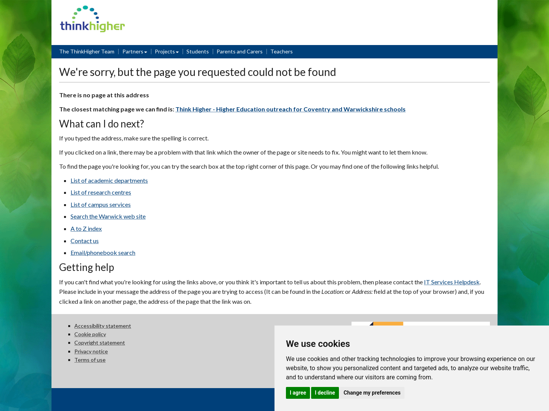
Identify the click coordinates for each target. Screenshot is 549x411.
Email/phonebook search (103, 252)
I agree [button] (298, 393)
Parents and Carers (240, 51)
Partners (132, 51)
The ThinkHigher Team (86, 51)
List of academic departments (109, 180)
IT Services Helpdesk (452, 281)
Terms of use (90, 359)
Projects (165, 51)
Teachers (281, 51)
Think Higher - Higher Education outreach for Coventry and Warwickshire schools (290, 109)
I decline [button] (325, 393)
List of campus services (101, 204)
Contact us (85, 240)
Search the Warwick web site (108, 216)
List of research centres (101, 192)
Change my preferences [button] (372, 393)
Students (197, 51)
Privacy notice (91, 351)
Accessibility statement (102, 325)
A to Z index (86, 228)
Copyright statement (99, 342)
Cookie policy (90, 334)
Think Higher (92, 10)
